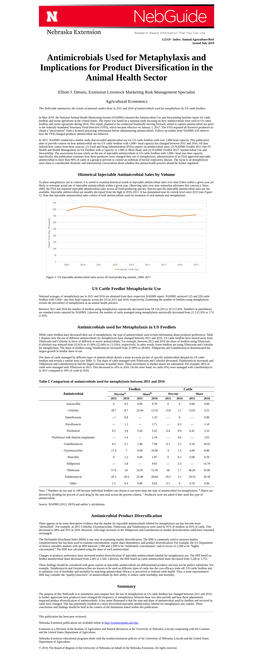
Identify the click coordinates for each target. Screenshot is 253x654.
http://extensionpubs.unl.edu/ (121, 622)
